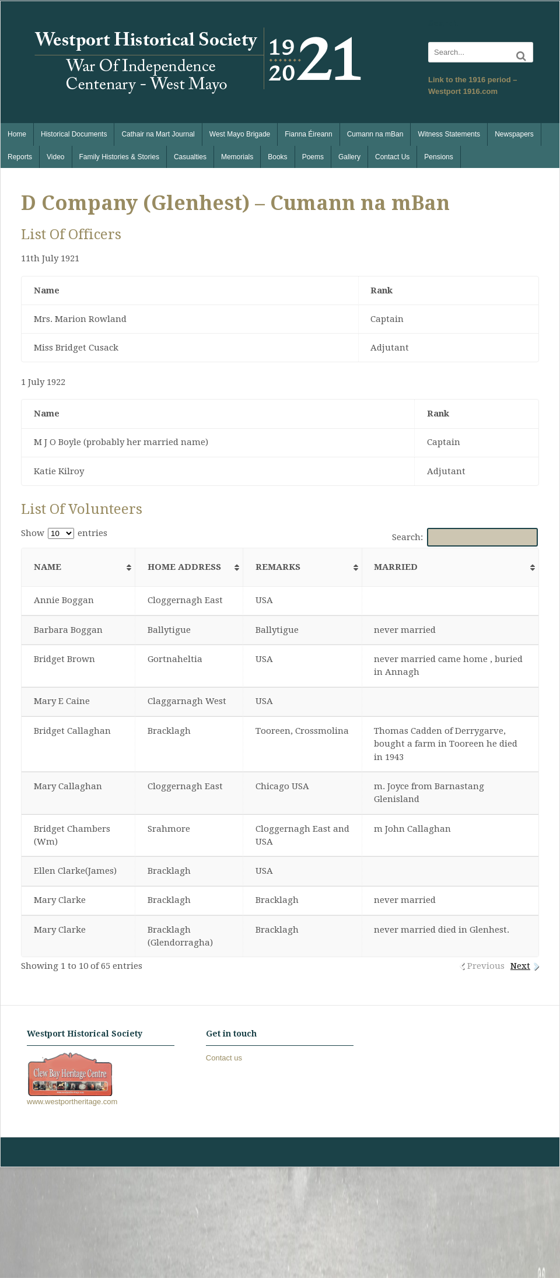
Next (520, 966)
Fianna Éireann (308, 134)
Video (55, 157)
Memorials (237, 157)
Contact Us (392, 157)
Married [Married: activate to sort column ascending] (396, 567)
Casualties (190, 157)
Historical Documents (74, 134)
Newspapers (514, 134)
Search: (465, 537)
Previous (486, 966)
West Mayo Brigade (240, 134)
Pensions (438, 157)
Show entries (64, 533)
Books (277, 157)
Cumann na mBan (375, 134)
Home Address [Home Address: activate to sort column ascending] (184, 567)
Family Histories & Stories (119, 157)
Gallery (349, 157)
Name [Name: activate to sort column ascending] (47, 567)
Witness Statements (449, 134)
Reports (20, 157)
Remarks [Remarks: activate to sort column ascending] (278, 567)
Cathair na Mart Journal (157, 134)
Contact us (224, 1057)
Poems (313, 157)
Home (17, 134)
